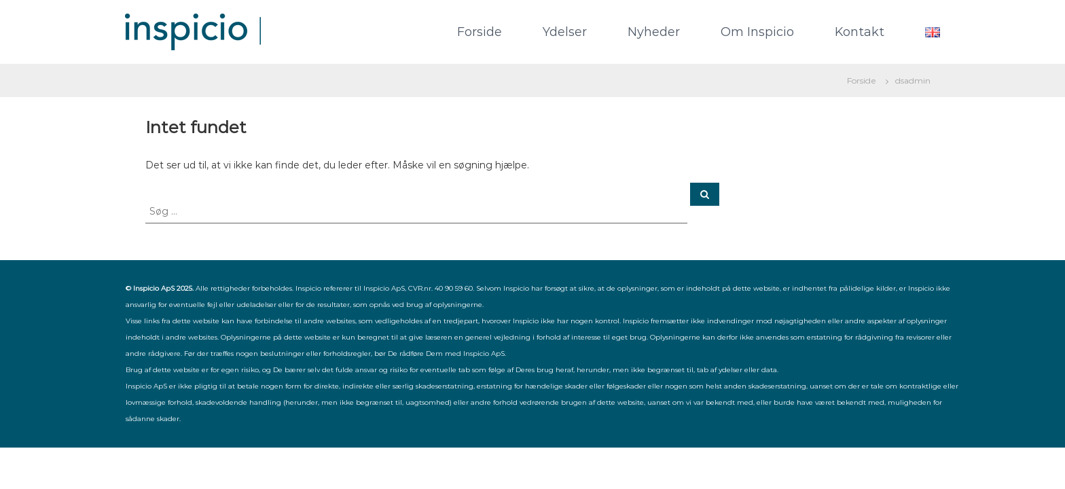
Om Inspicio (757, 31)
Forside (479, 31)
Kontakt (859, 31)
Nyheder (654, 31)
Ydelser (565, 31)
